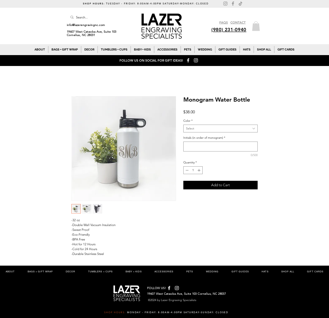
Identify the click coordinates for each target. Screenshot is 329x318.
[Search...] (97, 17)
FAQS (223, 23)
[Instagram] (225, 3)
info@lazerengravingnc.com (86, 25)
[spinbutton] (193, 170)
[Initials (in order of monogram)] (220, 146)
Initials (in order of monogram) (204, 138)
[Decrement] (186, 170)
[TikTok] (240, 3)
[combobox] (220, 129)
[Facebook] (233, 3)
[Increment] (199, 170)
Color (188, 121)
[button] (256, 26)
